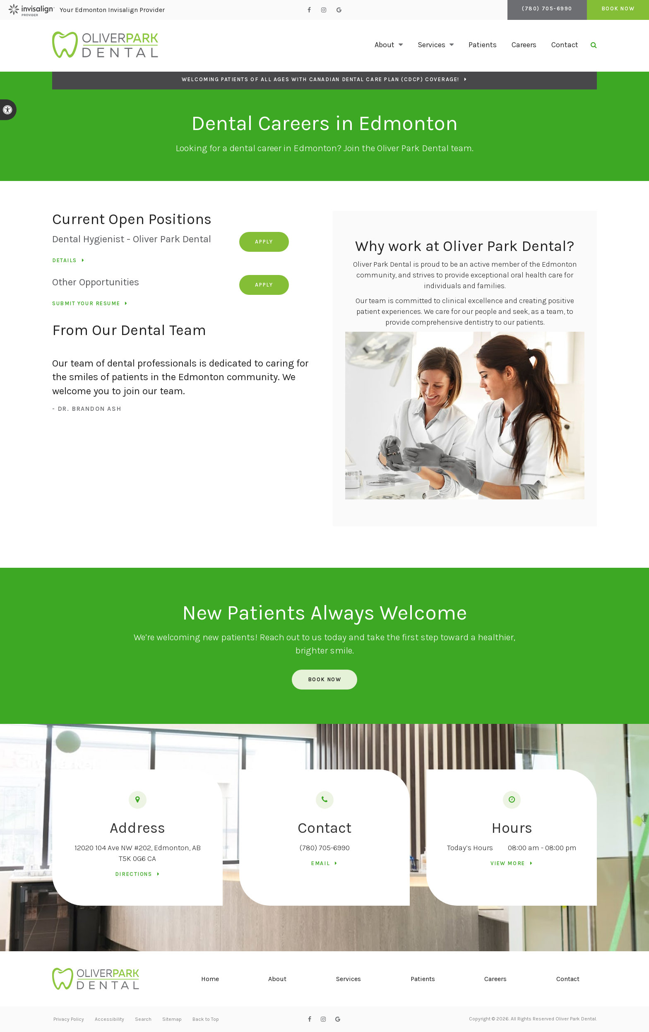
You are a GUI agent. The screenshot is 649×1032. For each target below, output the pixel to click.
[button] (619, 142)
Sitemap (172, 1019)
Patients (483, 44)
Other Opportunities (95, 282)
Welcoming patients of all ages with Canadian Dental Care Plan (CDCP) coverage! (320, 79)
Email (320, 863)
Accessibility (109, 1019)
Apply (266, 242)
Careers (524, 44)
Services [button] (431, 44)
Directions (133, 874)
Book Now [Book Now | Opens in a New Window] (614, 10)
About (278, 979)
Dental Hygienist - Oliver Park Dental (131, 239)
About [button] (384, 44)
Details (64, 260)
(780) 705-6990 (325, 847)
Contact (564, 44)
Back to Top (205, 1019)
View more (507, 863)
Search (143, 1019)
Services (349, 979)
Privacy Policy (68, 1019)
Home (210, 979)
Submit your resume (86, 303)
